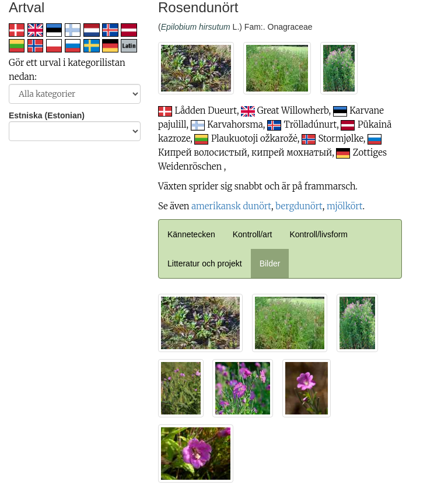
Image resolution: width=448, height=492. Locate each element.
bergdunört (299, 206)
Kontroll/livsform (318, 234)
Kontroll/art (252, 234)
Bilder (270, 263)
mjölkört (345, 206)
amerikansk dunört (231, 206)
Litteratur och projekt (204, 263)
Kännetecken (191, 234)
